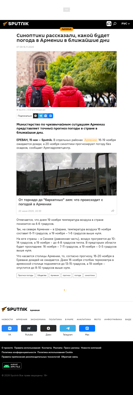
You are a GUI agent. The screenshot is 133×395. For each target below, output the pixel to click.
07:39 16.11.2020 (25, 46)
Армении (90, 140)
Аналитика (84, 319)
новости (7, 319)
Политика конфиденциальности (19, 352)
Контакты (47, 347)
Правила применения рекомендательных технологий (31, 356)
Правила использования (27, 347)
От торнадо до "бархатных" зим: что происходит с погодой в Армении (61, 202)
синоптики (90, 275)
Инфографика (113, 319)
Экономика (38, 319)
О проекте (7, 347)
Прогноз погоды (25, 275)
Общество (42, 275)
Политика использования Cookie (55, 352)
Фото (97, 319)
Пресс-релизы (72, 347)
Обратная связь (69, 356)
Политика (55, 319)
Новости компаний (91, 347)
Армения (55, 275)
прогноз (66, 275)
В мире (69, 319)
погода (77, 275)
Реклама (57, 347)
